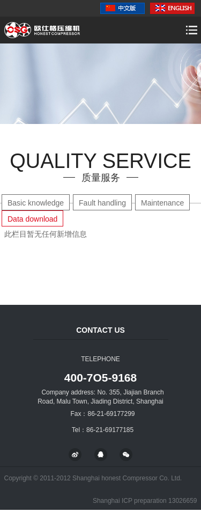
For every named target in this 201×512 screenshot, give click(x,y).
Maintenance (162, 203)
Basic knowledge (36, 203)
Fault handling (102, 203)
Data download (32, 219)
